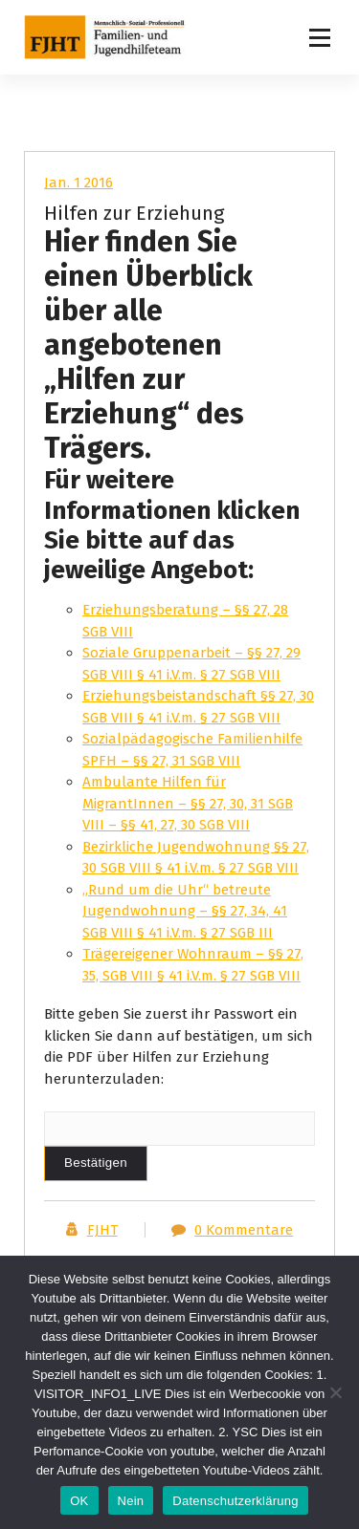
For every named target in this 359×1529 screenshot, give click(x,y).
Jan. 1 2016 (78, 182)
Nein (131, 1501)
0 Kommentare (243, 1229)
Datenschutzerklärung (235, 1501)
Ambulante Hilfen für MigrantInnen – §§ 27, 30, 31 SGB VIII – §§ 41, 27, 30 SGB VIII (187, 803)
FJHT (102, 1229)
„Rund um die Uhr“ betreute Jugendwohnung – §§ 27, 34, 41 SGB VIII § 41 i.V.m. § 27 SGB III (184, 911)
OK (79, 1501)
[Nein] (335, 1392)
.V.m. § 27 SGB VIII (245, 975)
